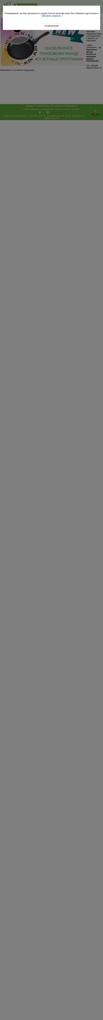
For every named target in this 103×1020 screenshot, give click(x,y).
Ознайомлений (52, 26)
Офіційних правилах (51, 15)
